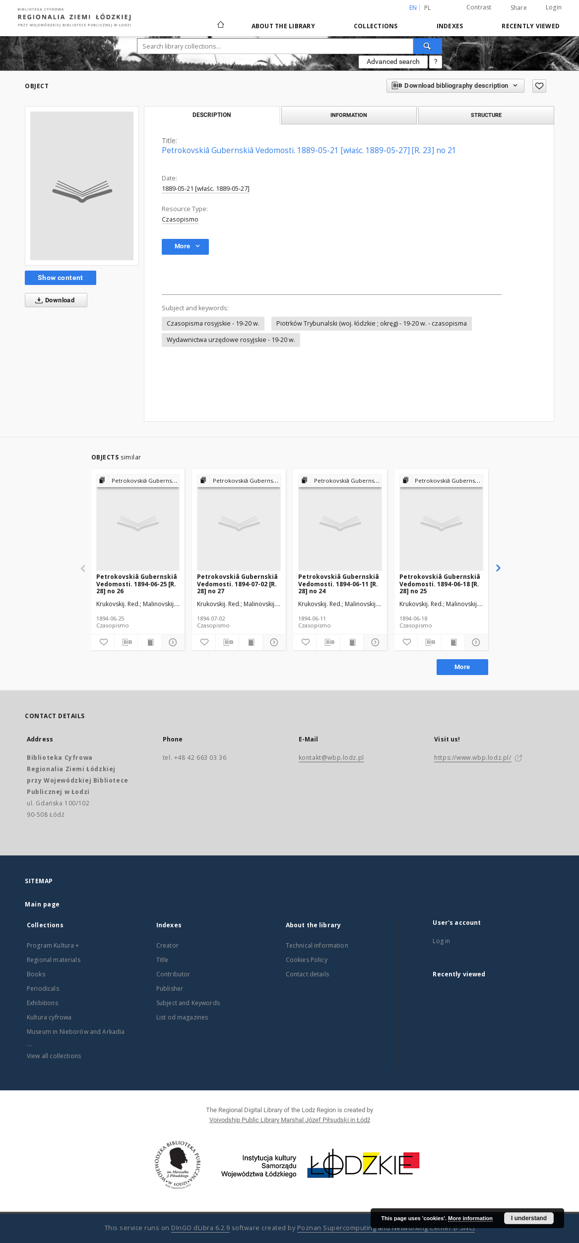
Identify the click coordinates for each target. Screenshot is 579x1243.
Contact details (307, 974)
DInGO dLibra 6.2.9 (200, 1228)
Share (519, 8)
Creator (167, 945)
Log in (441, 941)
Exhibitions (42, 1003)
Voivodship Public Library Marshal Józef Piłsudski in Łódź (289, 1120)
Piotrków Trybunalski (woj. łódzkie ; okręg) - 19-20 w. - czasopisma (371, 323)
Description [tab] (212, 115)
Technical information (317, 945)
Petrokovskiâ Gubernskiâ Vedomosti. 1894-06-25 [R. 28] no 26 (136, 583)
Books (36, 974)
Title (162, 960)
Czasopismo (180, 219)
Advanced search (393, 61)
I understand (529, 1218)
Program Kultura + (53, 945)
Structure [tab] (486, 115)
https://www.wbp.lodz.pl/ (472, 757)
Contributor (173, 974)
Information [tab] (348, 115)
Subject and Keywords (188, 1003)
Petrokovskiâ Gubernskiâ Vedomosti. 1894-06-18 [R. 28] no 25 (439, 583)
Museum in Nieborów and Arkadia (76, 1031)
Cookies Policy (306, 960)
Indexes (450, 26)
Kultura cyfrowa (49, 1017)
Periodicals (43, 988)
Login (554, 7)
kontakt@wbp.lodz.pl (331, 757)
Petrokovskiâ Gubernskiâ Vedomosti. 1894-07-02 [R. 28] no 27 (237, 583)
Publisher (169, 988)
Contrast (479, 7)
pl (427, 7)
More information (470, 1218)
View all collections (54, 1056)
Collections (376, 26)
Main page (42, 904)
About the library (283, 26)
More (462, 667)
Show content (60, 278)
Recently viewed (531, 26)
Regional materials (53, 960)
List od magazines (182, 1017)
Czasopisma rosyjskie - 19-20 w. (213, 323)
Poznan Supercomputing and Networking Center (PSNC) (386, 1228)
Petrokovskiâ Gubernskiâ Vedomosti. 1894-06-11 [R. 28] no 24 (338, 583)
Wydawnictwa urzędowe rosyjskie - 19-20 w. (231, 340)
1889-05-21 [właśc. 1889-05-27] (206, 188)
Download (52, 300)
